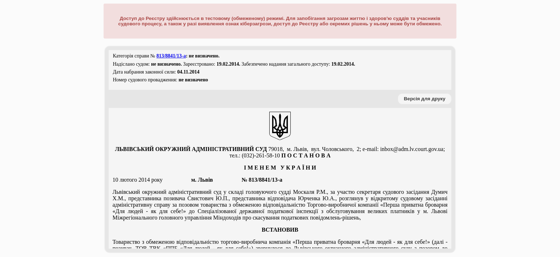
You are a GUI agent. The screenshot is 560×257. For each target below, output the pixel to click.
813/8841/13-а (171, 56)
